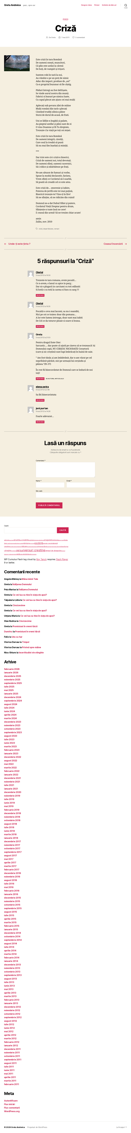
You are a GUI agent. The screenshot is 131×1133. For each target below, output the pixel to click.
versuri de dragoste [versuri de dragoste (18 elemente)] (53, 551)
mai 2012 (8, 1031)
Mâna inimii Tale (30, 579)
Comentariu (40, 461)
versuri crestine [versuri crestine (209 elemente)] (34, 550)
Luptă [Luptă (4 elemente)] (8, 543)
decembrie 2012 (12, 1007)
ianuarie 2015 (11, 929)
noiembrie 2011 (12, 1052)
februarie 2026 (12, 669)
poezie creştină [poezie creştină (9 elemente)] (48, 543)
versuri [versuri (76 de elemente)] (20, 550)
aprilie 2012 (10, 1035)
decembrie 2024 (12, 697)
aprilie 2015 (10, 919)
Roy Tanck (41, 559)
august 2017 (10, 855)
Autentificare (11, 1100)
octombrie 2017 (12, 848)
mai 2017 (8, 859)
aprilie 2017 (10, 862)
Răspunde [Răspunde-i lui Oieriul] (40, 295)
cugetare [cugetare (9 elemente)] (31, 540)
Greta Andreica (12, 5)
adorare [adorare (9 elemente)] (6, 540)
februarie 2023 (11, 750)
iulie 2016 (9, 883)
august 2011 (10, 1063)
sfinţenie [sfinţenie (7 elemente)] (40, 546)
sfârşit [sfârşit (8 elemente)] (45, 546)
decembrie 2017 (12, 841)
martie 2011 (10, 1080)
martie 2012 (10, 1038)
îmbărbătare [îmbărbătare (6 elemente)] (27, 554)
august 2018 (10, 824)
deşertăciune (48, 229)
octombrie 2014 (12, 936)
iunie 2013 (9, 986)
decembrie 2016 (12, 873)
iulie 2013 (9, 982)
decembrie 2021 (12, 778)
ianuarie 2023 (11, 753)
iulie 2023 (9, 739)
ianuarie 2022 (11, 774)
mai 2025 (9, 690)
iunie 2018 (9, 831)
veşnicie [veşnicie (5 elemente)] (13, 554)
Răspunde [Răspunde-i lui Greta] (40, 378)
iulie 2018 (9, 827)
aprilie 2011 (10, 1077)
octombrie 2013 (12, 971)
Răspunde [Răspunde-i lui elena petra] (40, 400)
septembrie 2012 (13, 1017)
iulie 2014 (9, 947)
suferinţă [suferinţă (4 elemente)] (58, 546)
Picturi (96, 5)
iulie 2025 (9, 686)
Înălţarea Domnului (22, 584)
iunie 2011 (9, 1070)
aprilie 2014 (10, 950)
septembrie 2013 (13, 975)
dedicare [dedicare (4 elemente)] (41, 540)
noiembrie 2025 (12, 679)
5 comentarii (80, 37)
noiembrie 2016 (12, 876)
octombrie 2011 (12, 1056)
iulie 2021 (9, 785)
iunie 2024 (9, 711)
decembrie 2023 (12, 722)
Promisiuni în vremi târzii (25, 626)
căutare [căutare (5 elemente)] (36, 540)
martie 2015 (10, 922)
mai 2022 (9, 764)
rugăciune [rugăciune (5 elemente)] (30, 546)
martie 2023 (10, 746)
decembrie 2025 (12, 676)
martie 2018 (10, 834)
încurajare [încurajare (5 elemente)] (33, 554)
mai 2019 (9, 806)
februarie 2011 (11, 1084)
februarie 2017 (11, 869)
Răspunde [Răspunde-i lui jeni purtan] (40, 422)
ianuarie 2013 (11, 1003)
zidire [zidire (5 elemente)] (21, 554)
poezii (65, 19)
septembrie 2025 (13, 683)
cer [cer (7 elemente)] (21, 540)
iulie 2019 (9, 799)
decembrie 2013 (12, 964)
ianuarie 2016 (11, 894)
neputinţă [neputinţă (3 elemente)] (32, 543)
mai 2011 (8, 1073)
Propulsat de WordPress (37, 1127)
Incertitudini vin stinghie (31, 652)
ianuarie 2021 (11, 788)
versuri (56, 229)
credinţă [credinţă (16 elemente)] (25, 540)
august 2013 (10, 978)
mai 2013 (8, 989)
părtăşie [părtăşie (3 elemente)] (19, 546)
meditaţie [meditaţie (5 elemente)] (16, 543)
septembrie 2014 (13, 940)
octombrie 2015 (12, 905)
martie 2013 (10, 996)
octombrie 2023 (12, 729)
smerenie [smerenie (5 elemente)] (53, 546)
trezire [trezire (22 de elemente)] (8, 550)
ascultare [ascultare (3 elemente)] (11, 540)
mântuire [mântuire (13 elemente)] (26, 543)
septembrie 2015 (13, 908)
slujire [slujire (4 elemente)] (48, 546)
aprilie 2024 (10, 715)
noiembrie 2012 (12, 1010)
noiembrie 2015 (12, 901)
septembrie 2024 (13, 700)
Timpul (25, 642)
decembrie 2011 (12, 1049)
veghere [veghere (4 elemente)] (13, 551)
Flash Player (62, 559)
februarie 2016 (11, 890)
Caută (6, 526)
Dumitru (8, 631)
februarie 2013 (11, 1000)
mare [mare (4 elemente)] (11, 543)
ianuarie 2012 (11, 1045)
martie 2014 (10, 954)
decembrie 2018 (12, 813)
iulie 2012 (9, 1024)
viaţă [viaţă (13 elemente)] (18, 554)
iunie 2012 (9, 1028)
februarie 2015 (11, 926)
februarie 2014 (11, 957)
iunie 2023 (9, 743)
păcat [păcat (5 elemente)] (16, 546)
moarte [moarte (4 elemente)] (21, 543)
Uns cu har (17, 637)
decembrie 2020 (12, 792)
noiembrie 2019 (12, 795)
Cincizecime (19, 605)
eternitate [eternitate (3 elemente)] (61, 540)
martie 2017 (10, 866)
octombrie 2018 (12, 820)
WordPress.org (12, 1111)
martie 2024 (10, 718)
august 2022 (10, 760)
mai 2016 (9, 887)
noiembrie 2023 (12, 725)
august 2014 (10, 943)
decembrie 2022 (12, 757)
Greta (53, 37)
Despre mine (86, 5)
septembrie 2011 (12, 1059)
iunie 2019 (9, 803)
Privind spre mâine (31, 647)
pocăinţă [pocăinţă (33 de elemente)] (38, 543)
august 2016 (10, 880)
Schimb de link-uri (109, 5)
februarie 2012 (11, 1042)
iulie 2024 (9, 707)
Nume (38, 481)
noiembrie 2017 (12, 845)
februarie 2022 (11, 771)
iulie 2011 (9, 1066)
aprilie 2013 (10, 993)
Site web (39, 491)
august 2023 (10, 736)
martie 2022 (10, 767)
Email (69, 481)
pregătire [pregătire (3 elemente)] (12, 546)
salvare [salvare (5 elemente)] (35, 546)
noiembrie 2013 (12, 968)
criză (40, 229)
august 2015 (10, 912)
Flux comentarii (12, 1107)
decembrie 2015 (12, 897)
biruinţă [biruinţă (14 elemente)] (17, 540)
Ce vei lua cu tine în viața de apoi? (30, 595)
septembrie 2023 (13, 732)
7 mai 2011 (65, 37)
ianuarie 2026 (11, 672)
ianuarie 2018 (11, 838)
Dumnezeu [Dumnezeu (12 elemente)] (55, 540)
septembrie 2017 (13, 852)
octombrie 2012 (12, 1014)
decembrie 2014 (12, 933)
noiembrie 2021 (12, 781)
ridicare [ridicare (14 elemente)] (24, 546)
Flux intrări (9, 1104)
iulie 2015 (9, 915)
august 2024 (10, 704)
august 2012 (10, 1021)
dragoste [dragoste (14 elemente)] (47, 540)
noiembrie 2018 (12, 817)
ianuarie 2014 (11, 961)
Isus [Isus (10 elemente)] (65, 540)
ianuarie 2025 (11, 693)
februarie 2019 (11, 810)
